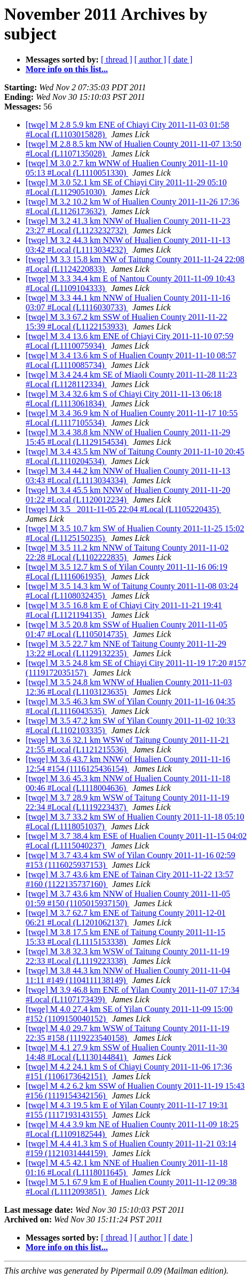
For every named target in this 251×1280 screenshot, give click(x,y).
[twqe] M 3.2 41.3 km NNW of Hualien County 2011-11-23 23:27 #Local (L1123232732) (128, 225)
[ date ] (180, 59)
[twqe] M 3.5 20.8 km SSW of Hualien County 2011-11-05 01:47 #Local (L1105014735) (127, 629)
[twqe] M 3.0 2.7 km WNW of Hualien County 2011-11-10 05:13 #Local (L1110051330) (127, 168)
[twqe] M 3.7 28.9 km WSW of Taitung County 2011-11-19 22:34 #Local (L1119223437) (127, 802)
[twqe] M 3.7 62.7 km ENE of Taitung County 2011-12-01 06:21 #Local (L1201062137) (125, 917)
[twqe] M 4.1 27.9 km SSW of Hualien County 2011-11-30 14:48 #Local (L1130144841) (127, 1052)
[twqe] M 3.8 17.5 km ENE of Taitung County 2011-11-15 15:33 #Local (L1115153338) (125, 937)
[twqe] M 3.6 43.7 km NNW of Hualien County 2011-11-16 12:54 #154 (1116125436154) (128, 764)
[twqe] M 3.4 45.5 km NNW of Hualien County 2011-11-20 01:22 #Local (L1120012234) (128, 494)
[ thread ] (116, 59)
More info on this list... (67, 69)
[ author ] (151, 59)
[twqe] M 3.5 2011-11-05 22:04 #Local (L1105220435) (123, 509)
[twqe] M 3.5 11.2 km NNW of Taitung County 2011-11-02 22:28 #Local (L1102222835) (127, 552)
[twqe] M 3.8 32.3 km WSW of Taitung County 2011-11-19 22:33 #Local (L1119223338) (127, 956)
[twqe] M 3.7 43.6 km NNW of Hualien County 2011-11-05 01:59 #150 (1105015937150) (128, 898)
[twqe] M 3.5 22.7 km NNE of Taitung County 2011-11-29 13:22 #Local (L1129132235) (126, 648)
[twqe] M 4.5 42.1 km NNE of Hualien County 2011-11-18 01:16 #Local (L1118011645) (127, 1167)
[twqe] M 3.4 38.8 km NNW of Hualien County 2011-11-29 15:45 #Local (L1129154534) (128, 437)
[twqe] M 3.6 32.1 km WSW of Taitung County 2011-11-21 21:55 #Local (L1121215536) (127, 744)
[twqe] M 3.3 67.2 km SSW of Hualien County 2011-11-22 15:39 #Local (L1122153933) (127, 321)
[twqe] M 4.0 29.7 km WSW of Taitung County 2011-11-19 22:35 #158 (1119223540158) (127, 1033)
